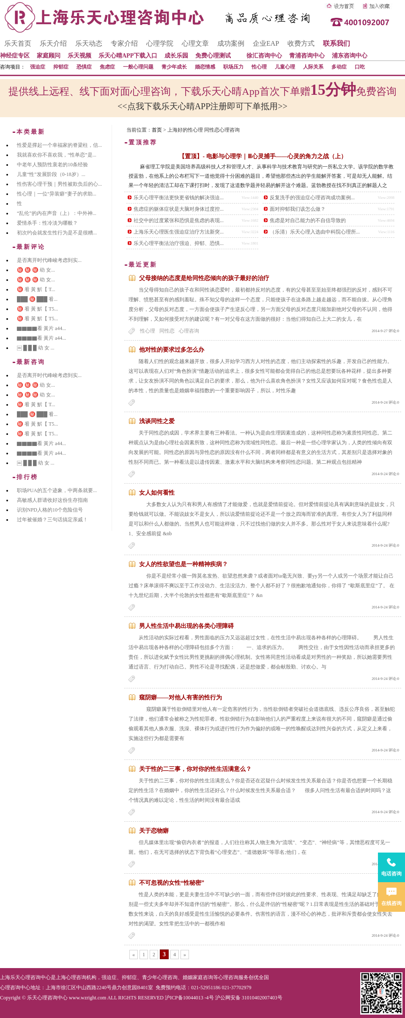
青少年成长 (174, 67)
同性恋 (167, 331)
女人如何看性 (157, 493)
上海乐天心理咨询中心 (25, 977)
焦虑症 (107, 67)
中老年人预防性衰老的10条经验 (52, 165)
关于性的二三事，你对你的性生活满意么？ (195, 769)
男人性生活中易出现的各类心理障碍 (186, 626)
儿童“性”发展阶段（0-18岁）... (51, 174)
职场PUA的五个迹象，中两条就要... (57, 490)
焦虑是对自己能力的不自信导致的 (308, 220)
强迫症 (37, 67)
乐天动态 (88, 43)
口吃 (360, 67)
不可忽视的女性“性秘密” (171, 883)
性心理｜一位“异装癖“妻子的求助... (56, 194)
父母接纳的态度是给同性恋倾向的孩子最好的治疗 (204, 278)
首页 (157, 130)
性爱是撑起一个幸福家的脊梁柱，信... (59, 145)
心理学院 (159, 43)
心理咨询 (189, 331)
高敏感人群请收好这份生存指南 (52, 500)
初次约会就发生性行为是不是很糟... (57, 233)
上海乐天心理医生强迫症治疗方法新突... (179, 232)
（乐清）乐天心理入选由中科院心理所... (315, 232)
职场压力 (233, 67)
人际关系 (313, 67)
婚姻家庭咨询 (198, 977)
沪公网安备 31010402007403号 (248, 998)
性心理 (259, 67)
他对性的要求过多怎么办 (171, 350)
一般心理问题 (138, 67)
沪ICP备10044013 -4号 (189, 998)
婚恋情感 (205, 67)
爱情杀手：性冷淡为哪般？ (47, 223)
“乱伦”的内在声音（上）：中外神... (56, 213)
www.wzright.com (88, 998)
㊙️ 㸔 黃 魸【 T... (36, 289)
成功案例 (230, 43)
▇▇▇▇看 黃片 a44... (41, 328)
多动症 (339, 67)
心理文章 (195, 43)
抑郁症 (60, 67)
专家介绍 (124, 43)
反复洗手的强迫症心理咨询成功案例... (312, 198)
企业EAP (266, 43)
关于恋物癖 (154, 831)
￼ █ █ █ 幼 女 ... (36, 348)
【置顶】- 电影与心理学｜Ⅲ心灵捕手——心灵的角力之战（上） (262, 156)
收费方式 (301, 43)
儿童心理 (285, 67)
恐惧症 (84, 67)
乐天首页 (17, 43)
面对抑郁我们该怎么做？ (298, 209)
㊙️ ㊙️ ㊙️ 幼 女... (36, 270)
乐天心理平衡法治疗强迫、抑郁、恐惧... (179, 243)
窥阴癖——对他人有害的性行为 (180, 697)
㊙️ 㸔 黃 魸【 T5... (37, 309)
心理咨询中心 (15, 987)
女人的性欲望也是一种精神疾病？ (183, 564)
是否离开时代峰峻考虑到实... (49, 260)
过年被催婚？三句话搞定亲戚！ (52, 520)
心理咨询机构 (81, 977)
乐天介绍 (53, 43)
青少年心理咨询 (160, 977)
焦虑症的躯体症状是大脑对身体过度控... (179, 209)
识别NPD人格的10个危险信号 (50, 510)
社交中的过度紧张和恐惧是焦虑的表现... (179, 220)
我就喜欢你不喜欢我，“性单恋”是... (56, 155)
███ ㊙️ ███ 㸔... (37, 299)
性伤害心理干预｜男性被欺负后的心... (59, 184)
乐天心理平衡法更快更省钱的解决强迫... (179, 198)
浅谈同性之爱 (157, 421)
